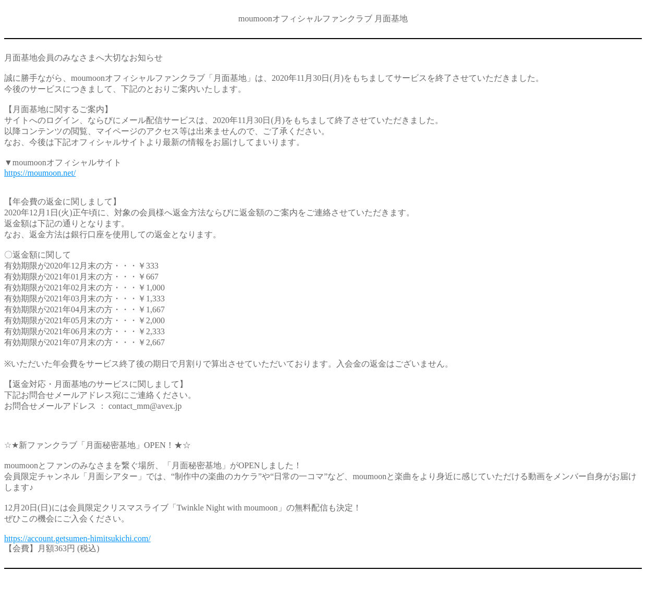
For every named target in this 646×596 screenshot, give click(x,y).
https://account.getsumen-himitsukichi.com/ (77, 538)
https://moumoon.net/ (40, 172)
